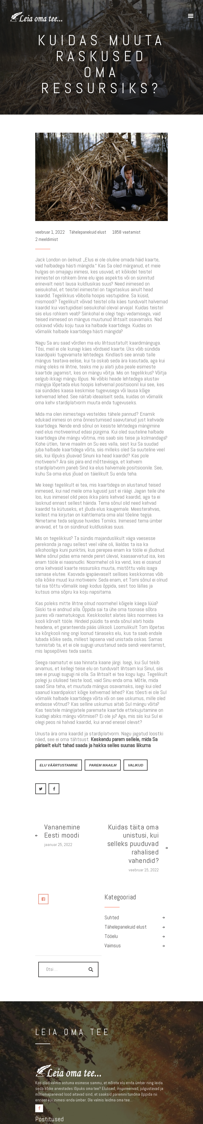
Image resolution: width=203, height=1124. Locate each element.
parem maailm (103, 765)
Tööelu (111, 936)
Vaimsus (113, 945)
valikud (135, 765)
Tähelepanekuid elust (87, 232)
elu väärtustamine (58, 765)
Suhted (112, 917)
